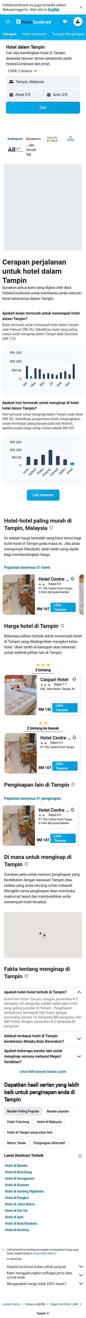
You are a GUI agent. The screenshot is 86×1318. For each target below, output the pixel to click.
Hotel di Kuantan (17, 1185)
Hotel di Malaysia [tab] (49, 1122)
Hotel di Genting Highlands (24, 1191)
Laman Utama (11, 1304)
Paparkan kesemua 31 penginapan (32, 798)
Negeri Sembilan (60, 1304)
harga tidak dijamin (44, 1253)
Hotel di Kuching (17, 1230)
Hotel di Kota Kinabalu (21, 1223)
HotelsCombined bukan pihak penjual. (45, 1266)
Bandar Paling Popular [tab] (23, 1111)
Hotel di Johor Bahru (20, 1204)
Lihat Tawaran (60, 607)
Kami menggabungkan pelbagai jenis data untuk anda (45, 1275)
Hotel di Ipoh (14, 1217)
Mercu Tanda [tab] (16, 1143)
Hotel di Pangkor (17, 1198)
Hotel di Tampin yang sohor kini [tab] (29, 1132)
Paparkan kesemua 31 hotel (27, 567)
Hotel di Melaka (16, 1166)
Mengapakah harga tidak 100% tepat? (45, 1283)
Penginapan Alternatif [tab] (49, 1143)
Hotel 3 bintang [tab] (18, 1122)
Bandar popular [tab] (58, 1111)
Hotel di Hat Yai (16, 1210)
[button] (81, 7)
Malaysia (30, 1304)
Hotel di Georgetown (19, 1178)
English (53, 9)
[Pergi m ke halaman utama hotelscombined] (33, 21)
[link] (43, 495)
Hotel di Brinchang (18, 1172)
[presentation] (51, 528)
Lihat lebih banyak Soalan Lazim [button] (43, 1071)
